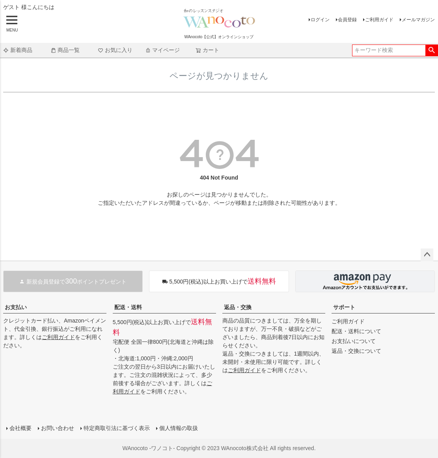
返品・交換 (238, 307)
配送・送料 (128, 307)
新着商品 (17, 50)
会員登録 (347, 19)
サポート (344, 307)
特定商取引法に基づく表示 (117, 428)
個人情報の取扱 (178, 428)
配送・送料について (356, 331)
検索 (431, 50)
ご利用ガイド (379, 19)
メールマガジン (418, 19)
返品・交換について (356, 351)
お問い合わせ (57, 428)
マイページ (162, 50)
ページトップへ (427, 254)
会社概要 (20, 428)
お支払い (16, 307)
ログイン (320, 19)
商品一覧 (65, 50)
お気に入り (115, 50)
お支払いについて (354, 341)
